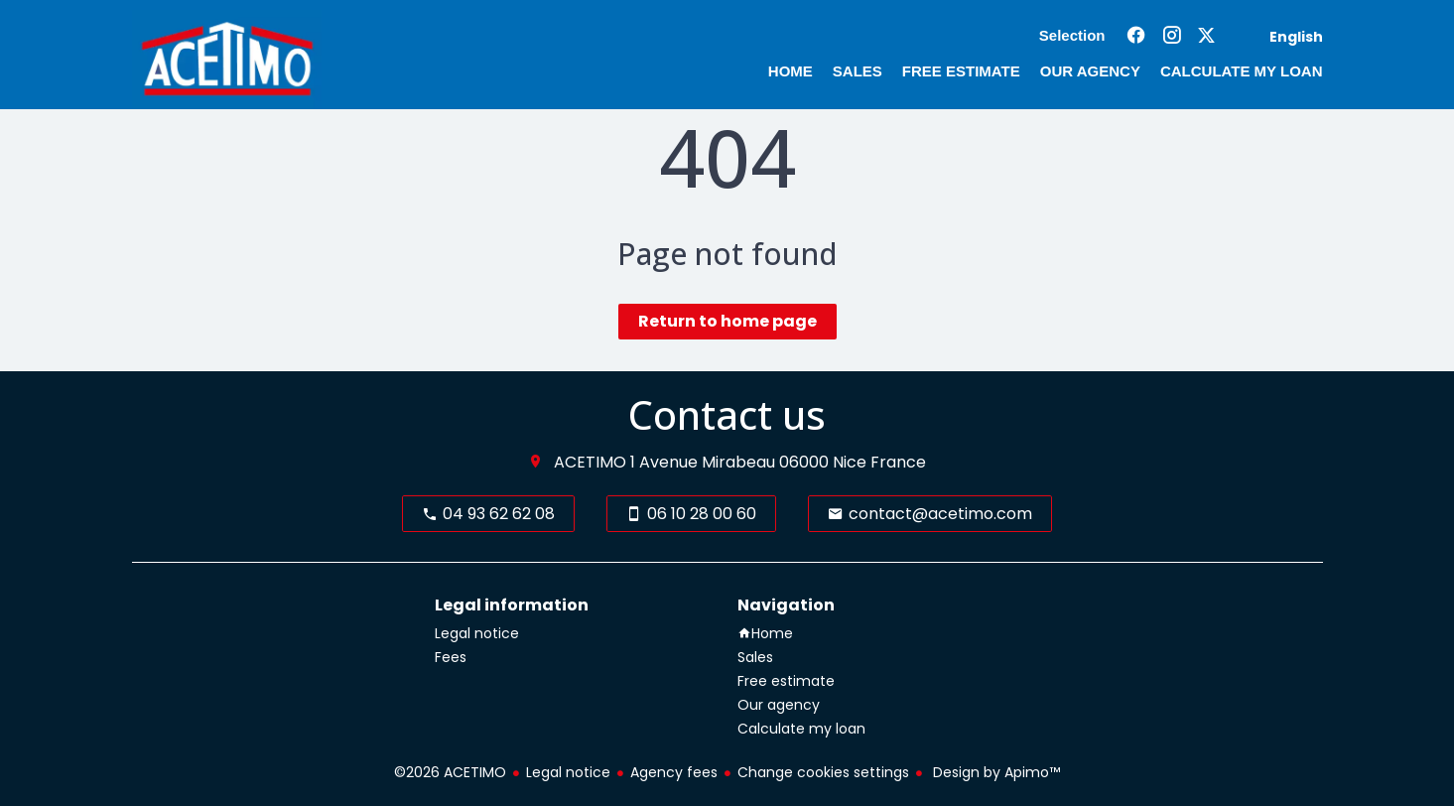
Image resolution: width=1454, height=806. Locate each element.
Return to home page (727, 321)
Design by (994, 772)
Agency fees (674, 772)
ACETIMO (590, 462)
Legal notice (568, 772)
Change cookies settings (823, 772)
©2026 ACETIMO (450, 772)
